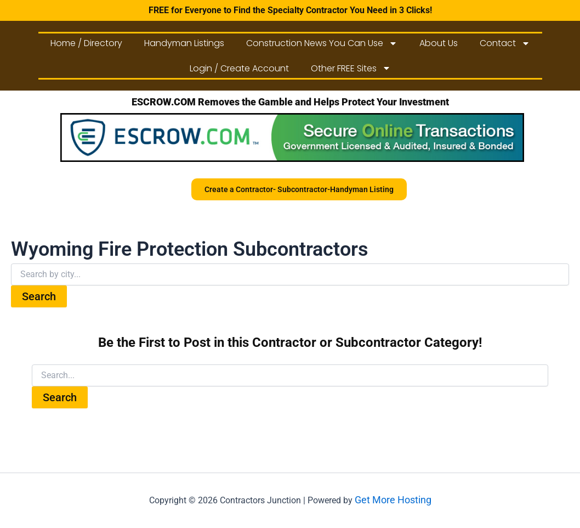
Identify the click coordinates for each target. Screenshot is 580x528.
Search (39, 296)
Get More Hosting (393, 499)
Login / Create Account (239, 68)
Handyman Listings (184, 43)
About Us (438, 43)
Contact (505, 43)
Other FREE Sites (351, 68)
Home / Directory (86, 43)
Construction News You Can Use (321, 43)
